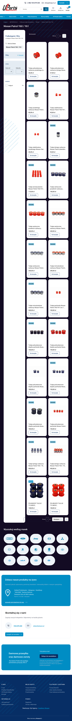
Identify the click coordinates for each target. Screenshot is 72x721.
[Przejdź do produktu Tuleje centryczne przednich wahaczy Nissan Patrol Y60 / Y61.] (58, 173)
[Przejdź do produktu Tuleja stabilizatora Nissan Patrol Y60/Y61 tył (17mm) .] (58, 94)
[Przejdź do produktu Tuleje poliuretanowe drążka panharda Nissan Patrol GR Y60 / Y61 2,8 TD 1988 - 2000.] (36, 332)
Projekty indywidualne (7, 690)
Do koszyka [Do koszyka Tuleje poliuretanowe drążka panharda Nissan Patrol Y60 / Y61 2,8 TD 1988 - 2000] (33, 432)
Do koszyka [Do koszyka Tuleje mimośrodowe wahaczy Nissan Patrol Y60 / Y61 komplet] (55, 274)
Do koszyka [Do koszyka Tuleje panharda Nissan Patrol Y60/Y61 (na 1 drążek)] (55, 313)
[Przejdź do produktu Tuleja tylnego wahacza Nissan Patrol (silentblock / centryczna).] (58, 134)
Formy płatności (54, 687)
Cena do (18, 68)
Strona (54, 36)
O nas (3, 687)
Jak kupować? (5, 702)
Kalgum (6, 22)
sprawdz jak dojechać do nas (16, 602)
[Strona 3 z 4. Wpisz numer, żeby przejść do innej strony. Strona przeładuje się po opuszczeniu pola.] (57, 36)
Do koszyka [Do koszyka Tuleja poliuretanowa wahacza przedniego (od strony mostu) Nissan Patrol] (33, 76)
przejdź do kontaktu (14, 634)
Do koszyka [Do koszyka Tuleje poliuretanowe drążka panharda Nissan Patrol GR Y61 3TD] (55, 353)
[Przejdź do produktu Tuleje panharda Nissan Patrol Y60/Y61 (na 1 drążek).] (58, 292)
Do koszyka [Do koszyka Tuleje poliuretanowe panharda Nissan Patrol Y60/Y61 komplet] (55, 432)
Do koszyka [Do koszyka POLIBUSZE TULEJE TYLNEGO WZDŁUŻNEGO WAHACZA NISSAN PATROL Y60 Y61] (33, 511)
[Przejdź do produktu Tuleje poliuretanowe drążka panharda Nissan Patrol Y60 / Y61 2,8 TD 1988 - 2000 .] (36, 411)
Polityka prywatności (7, 704)
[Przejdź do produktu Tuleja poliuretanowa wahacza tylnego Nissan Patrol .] (58, 55)
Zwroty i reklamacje (30, 704)
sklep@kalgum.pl (50, 3)
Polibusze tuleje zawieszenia (27, 22)
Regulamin (59, 660)
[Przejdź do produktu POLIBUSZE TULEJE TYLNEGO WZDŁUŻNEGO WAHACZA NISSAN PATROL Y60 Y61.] (36, 490)
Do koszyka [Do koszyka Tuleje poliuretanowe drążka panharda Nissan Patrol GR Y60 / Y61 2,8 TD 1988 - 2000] (33, 353)
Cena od (7, 68)
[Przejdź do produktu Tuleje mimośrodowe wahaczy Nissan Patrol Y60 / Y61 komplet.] (58, 253)
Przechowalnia (29, 692)
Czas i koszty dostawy (55, 690)
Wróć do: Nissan (10, 43)
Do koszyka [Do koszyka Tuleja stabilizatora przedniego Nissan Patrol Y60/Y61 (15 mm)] (33, 155)
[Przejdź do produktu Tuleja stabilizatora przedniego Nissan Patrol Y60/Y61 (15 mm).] (36, 134)
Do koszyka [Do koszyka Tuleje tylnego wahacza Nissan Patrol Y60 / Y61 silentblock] (33, 472)
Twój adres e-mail (44, 651)
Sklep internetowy (34, 718)
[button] (45, 9)
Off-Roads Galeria (6, 692)
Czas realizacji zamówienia (57, 692)
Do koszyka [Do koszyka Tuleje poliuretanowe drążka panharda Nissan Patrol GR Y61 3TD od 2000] (33, 393)
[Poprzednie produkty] (35, 519)
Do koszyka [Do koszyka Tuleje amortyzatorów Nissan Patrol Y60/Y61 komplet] (33, 195)
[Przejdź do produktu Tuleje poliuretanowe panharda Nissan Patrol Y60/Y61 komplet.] (58, 411)
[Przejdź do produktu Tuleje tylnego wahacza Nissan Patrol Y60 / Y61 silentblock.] (36, 450)
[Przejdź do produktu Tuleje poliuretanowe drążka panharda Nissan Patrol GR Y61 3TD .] (58, 332)
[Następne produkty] (57, 519)
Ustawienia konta (30, 690)
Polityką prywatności (45, 665)
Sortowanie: (32, 34)
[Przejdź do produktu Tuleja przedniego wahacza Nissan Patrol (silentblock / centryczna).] (36, 94)
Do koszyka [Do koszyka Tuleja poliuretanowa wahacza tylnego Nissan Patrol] (55, 76)
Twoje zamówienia (30, 687)
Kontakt (63, 3)
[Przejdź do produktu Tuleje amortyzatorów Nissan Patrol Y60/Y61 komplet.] (36, 173)
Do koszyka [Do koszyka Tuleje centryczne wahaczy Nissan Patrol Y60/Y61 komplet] (55, 234)
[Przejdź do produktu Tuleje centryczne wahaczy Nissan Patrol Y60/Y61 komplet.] (58, 213)
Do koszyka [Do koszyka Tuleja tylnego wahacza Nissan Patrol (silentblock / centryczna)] (55, 155)
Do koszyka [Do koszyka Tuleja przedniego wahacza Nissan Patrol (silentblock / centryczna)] (33, 116)
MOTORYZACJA (14, 22)
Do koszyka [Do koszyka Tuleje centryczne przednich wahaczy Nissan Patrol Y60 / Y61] (55, 195)
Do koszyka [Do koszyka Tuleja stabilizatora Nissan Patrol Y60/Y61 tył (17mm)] (55, 116)
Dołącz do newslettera (49, 656)
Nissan (37, 22)
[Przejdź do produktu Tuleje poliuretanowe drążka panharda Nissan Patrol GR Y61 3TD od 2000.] (36, 371)
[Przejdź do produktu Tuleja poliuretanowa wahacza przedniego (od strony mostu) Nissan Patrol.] (36, 55)
